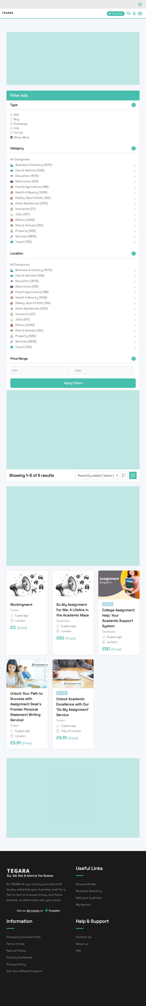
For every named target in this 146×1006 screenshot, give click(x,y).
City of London (71, 731)
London (20, 620)
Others (22, 220)
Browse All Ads (86, 884)
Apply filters (73, 383)
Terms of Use (15, 944)
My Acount (83, 904)
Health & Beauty (28, 192)
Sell (16, 114)
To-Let (18, 132)
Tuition (14, 610)
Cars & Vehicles (27, 170)
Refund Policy (16, 950)
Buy (16, 119)
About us (82, 944)
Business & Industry (31, 165)
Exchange (21, 123)
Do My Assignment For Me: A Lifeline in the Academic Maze (72, 609)
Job (16, 128)
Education (24, 176)
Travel (21, 241)
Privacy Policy (16, 964)
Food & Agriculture (29, 187)
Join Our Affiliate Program (24, 971)
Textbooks (63, 620)
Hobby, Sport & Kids (30, 198)
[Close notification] (140, 4)
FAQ (78, 950)
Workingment (21, 604)
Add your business (89, 898)
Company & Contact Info (23, 937)
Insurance (22, 209)
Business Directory (89, 891)
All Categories (20, 159)
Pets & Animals (26, 225)
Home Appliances (29, 203)
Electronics (24, 181)
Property (23, 231)
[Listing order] (97, 475)
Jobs (20, 214)
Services (23, 236)
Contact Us (83, 937)
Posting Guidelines (19, 957)
